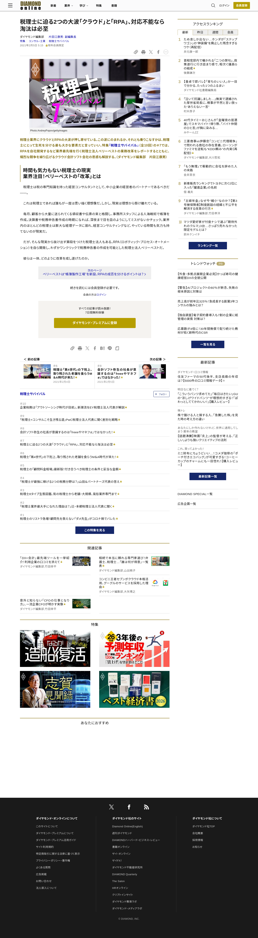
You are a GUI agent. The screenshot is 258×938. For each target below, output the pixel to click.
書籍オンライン (121, 846)
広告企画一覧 (187, 504)
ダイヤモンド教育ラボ (124, 901)
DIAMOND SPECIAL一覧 (195, 494)
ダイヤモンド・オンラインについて (56, 818)
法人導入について (46, 888)
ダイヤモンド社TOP (203, 826)
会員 (230, 32)
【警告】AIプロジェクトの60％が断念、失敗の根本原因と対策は (208, 289)
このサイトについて (47, 826)
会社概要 (197, 833)
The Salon (118, 881)
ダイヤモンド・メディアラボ (127, 908)
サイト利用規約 (45, 846)
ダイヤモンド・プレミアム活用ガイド (56, 840)
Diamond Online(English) (127, 826)
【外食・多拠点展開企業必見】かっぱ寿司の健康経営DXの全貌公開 (208, 276)
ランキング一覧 (208, 245)
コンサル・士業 (37, 41)
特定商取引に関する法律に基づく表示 (58, 853)
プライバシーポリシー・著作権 (53, 860)
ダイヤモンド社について (207, 818)
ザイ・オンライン (121, 853)
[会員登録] (230, 7)
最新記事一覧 (208, 476)
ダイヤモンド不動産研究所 (127, 867)
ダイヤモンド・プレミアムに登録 (94, 323)
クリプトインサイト (122, 894)
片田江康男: (62, 36)
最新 (185, 32)
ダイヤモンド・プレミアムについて (55, 833)
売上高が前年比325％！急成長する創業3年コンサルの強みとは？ (208, 303)
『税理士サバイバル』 (124, 145)
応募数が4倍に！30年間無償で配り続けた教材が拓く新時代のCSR (208, 330)
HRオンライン (120, 888)
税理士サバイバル (59, 41)
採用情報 (197, 840)
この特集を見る (94, 530)
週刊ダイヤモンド (122, 833)
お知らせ (197, 846)
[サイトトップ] (38, 7)
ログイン (212, 7)
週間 (215, 32)
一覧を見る (207, 344)
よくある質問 (43, 867)
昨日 (200, 32)
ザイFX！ (117, 860)
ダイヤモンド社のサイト (127, 818)
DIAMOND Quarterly (124, 874)
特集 (111, 7)
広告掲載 (41, 874)
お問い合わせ (44, 881)
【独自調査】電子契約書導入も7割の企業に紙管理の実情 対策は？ (208, 317)
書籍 (126, 7)
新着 (65, 7)
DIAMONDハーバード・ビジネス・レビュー (136, 840)
